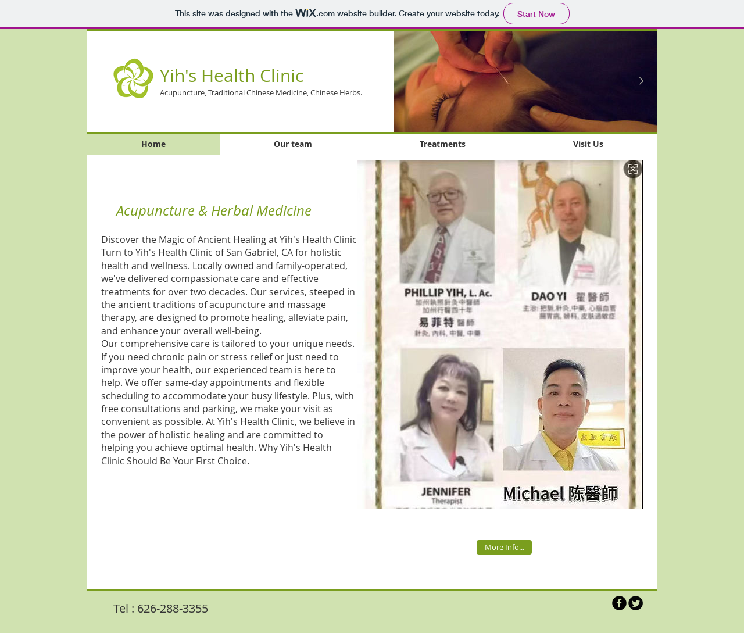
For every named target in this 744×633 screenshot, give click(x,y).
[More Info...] (504, 547)
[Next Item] (641, 81)
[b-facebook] (619, 603)
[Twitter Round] (635, 603)
